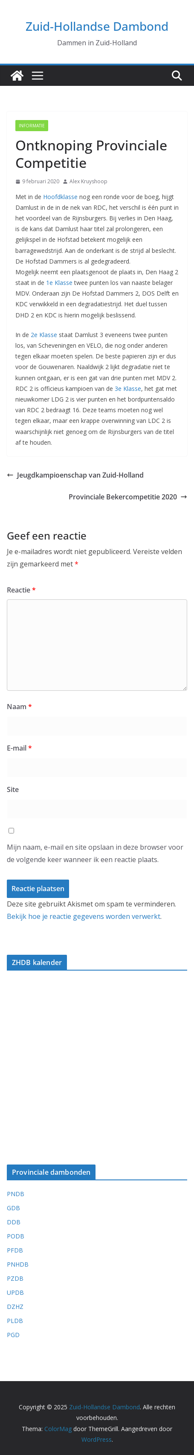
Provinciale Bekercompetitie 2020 (128, 497)
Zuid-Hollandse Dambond (97, 26)
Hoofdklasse (60, 197)
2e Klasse (44, 335)
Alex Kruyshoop (88, 181)
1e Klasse (59, 283)
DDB (13, 1222)
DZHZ (15, 1306)
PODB (15, 1236)
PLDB (15, 1321)
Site (13, 789)
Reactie (21, 590)
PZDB (15, 1278)
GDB (13, 1208)
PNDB (15, 1194)
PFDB (15, 1250)
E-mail (19, 748)
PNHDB (18, 1264)
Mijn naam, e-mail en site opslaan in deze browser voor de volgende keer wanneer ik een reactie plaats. (95, 853)
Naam (19, 706)
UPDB (15, 1292)
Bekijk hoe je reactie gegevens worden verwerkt (83, 916)
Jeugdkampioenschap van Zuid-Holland (75, 475)
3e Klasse (128, 388)
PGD (13, 1335)
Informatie (32, 126)
